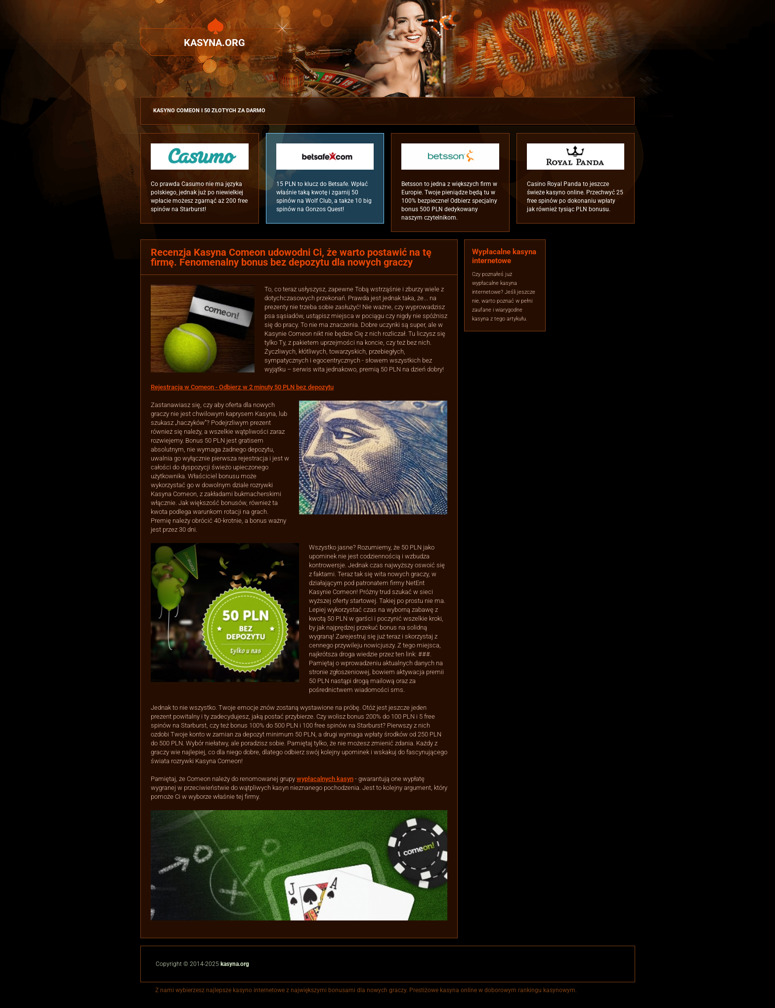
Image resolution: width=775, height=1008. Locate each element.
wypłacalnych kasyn (325, 778)
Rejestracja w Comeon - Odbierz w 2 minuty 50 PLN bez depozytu (242, 387)
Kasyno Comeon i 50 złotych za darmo (209, 110)
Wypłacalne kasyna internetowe (504, 256)
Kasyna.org (214, 42)
